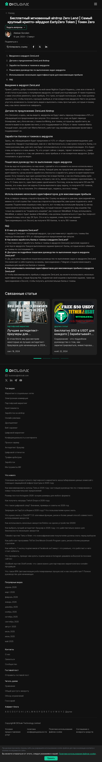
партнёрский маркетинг (18, 326)
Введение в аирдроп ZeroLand (24, 56)
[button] (16, 27)
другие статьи (61, 326)
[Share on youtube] (20, 380)
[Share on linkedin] (11, 380)
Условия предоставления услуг (12, 732)
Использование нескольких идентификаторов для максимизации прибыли (46, 75)
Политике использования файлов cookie (60, 730)
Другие (68, 712)
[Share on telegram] (16, 380)
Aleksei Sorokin (21, 33)
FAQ (11, 79)
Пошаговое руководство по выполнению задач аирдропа (37, 70)
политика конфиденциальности (37, 730)
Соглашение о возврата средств (84, 730)
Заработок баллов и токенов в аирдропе (29, 65)
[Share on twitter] (6, 380)
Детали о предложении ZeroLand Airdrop (29, 60)
